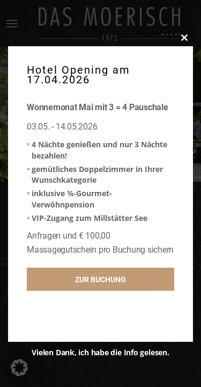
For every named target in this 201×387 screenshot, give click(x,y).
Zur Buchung (100, 279)
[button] (19, 367)
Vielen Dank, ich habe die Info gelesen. (100, 352)
